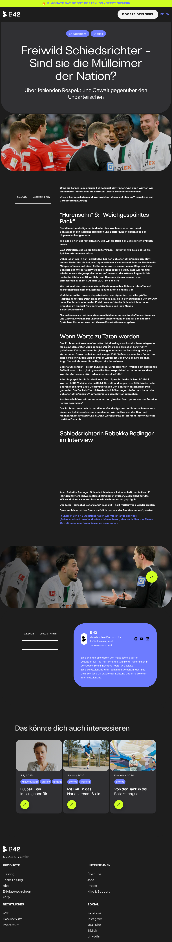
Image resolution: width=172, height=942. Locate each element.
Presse (92, 886)
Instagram (94, 919)
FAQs (6, 897)
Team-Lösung (13, 880)
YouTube (94, 925)
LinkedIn (93, 936)
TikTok (92, 930)
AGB (6, 913)
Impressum (11, 925)
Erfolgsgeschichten (17, 891)
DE (162, 14)
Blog (6, 886)
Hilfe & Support (98, 891)
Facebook (94, 913)
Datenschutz (12, 919)
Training (9, 874)
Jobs (90, 880)
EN (167, 14)
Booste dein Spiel (138, 14)
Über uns (94, 874)
